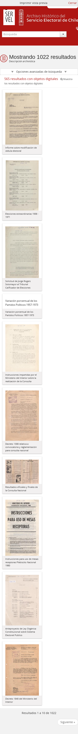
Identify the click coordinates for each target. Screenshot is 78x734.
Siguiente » (67, 722)
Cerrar (72, 3)
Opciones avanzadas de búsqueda (39, 71)
